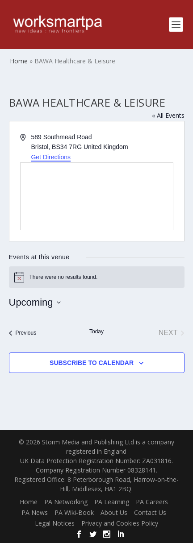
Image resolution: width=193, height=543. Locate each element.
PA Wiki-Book (74, 512)
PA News (34, 512)
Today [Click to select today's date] (96, 331)
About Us (114, 512)
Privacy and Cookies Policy (119, 523)
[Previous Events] (23, 333)
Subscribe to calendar (92, 362)
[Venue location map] (97, 196)
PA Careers (152, 501)
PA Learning (111, 501)
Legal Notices (55, 523)
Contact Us (150, 512)
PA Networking (66, 501)
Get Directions (51, 157)
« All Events (168, 115)
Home (29, 501)
